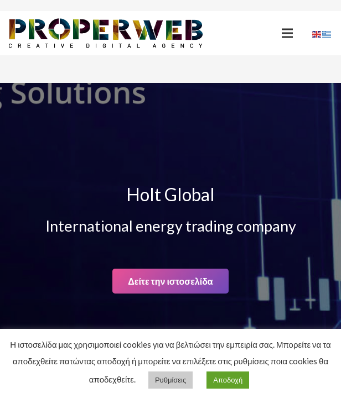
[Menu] (287, 33)
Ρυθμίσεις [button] (170, 379)
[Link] (106, 33)
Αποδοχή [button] (227, 379)
